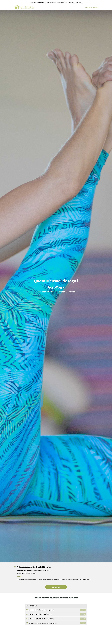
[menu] (91, 7)
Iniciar (83, 610)
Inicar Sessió (88, 7)
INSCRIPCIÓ (56, 587)
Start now (78, 2)
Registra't (95, 7)
